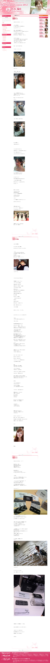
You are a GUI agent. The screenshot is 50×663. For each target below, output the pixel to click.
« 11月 (3, 22)
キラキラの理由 (16, 239)
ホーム (13, 15)
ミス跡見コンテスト (37, 655)
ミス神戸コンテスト (31, 655)
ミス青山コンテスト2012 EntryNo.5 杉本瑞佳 (25, 7)
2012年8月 (4, 40)
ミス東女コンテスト (43, 655)
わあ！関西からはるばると (6, 30)
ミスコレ (4, 48)
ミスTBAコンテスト (18, 655)
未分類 (33, 233)
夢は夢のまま (15, 18)
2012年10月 (4, 37)
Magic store (15, 457)
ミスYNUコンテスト (25, 655)
